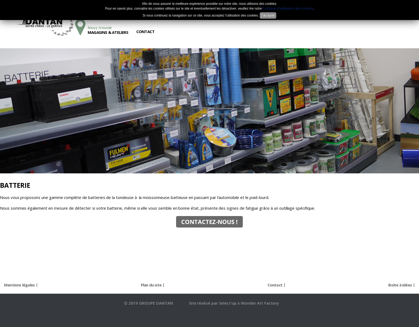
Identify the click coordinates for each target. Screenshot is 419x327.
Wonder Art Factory (260, 303)
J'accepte (268, 15)
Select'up (228, 303)
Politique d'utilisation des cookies (288, 8)
